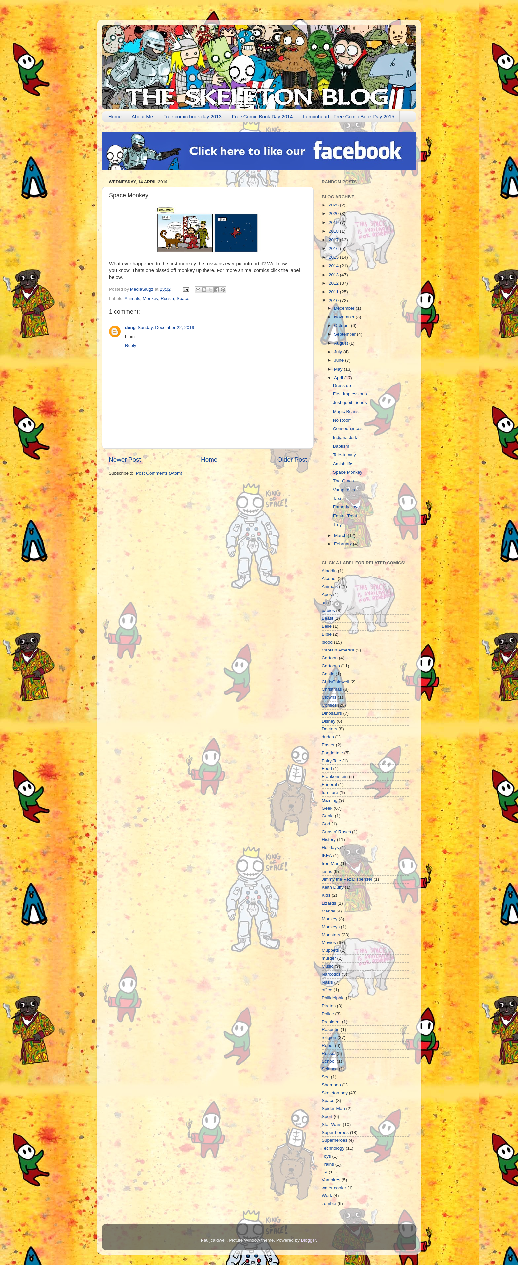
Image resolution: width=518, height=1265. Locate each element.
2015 (334, 257)
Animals (132, 298)
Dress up (342, 385)
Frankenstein (335, 776)
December (345, 308)
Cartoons (331, 665)
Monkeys (331, 926)
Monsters (331, 934)
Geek (327, 808)
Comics (329, 705)
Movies (329, 942)
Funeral (329, 784)
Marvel (328, 911)
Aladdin (329, 570)
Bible (327, 634)
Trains (328, 1164)
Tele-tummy (344, 454)
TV (324, 1172)
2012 (334, 283)
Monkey (150, 298)
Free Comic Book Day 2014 (262, 116)
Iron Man (330, 863)
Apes (327, 594)
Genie (328, 815)
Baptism (341, 446)
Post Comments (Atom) (159, 473)
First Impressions (350, 393)
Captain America (338, 650)
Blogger (308, 1240)
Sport (327, 1116)
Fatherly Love (346, 506)
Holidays (330, 847)
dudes (328, 736)
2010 (334, 300)
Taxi (337, 498)
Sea (326, 1076)
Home (115, 116)
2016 (334, 248)
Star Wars (332, 1124)
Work (327, 1195)
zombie (329, 1203)
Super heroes (335, 1132)
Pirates (329, 1005)
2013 (334, 274)
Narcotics (331, 974)
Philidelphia (333, 997)
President (331, 1021)
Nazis (327, 982)
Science (330, 1068)
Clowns (329, 697)
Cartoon (330, 657)
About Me (142, 116)
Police (328, 1013)
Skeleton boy (335, 1092)
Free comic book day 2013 (192, 116)
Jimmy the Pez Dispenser (347, 879)
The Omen (343, 480)
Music (327, 966)
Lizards (329, 903)
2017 (334, 239)
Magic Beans (346, 411)
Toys (326, 1156)
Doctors (329, 728)
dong (130, 327)
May (339, 369)
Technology (333, 1148)
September (345, 334)
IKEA (327, 855)
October (342, 325)
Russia (167, 298)
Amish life (342, 463)
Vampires (331, 1179)
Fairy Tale (331, 760)
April (339, 377)
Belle (327, 626)
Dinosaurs (332, 713)
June (339, 360)
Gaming (329, 800)
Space (183, 298)
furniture (330, 792)
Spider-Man (333, 1108)
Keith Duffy (333, 887)
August (341, 343)
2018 (334, 231)
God (326, 823)
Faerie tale (332, 752)
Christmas (332, 689)
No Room (342, 420)
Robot (328, 1045)
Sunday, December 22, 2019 (166, 327)
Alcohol (329, 578)
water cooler (334, 1187)
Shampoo (331, 1084)
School (328, 1061)
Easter (328, 744)
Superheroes (334, 1140)
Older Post (292, 459)
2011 (334, 291)
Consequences (348, 428)
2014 (334, 265)
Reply (130, 345)
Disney (328, 721)
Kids (326, 895)
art (324, 602)
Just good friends (350, 402)
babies (328, 610)
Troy (337, 524)
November (345, 317)
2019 (334, 222)
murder (329, 958)
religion (329, 1037)
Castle (328, 673)
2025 (334, 205)
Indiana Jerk (345, 437)
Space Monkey (347, 472)
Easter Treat (345, 515)
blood (327, 642)
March (341, 535)
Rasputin (330, 1029)
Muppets (330, 950)
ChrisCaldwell (335, 681)
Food (327, 768)
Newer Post (125, 459)
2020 (334, 213)
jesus (327, 871)
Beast (327, 618)
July (338, 351)
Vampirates (344, 489)
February (343, 543)
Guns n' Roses (336, 831)
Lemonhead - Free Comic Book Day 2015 (348, 116)
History (329, 839)
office (327, 989)
